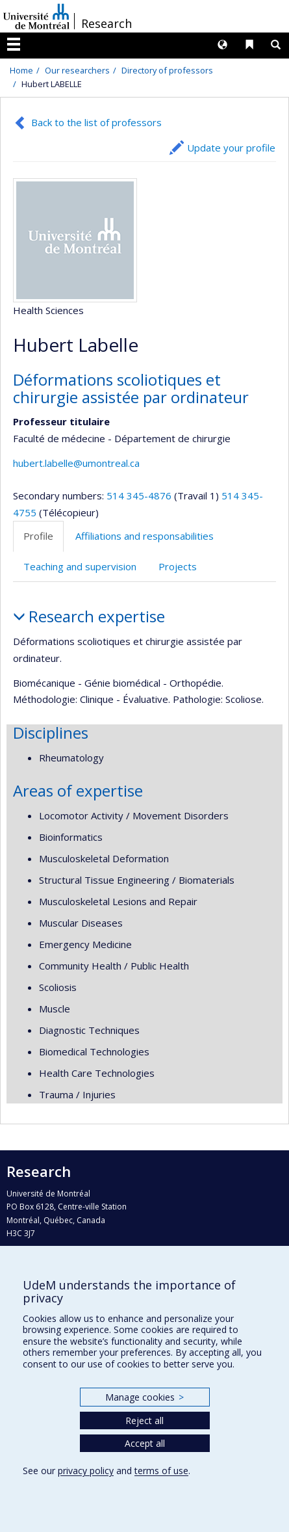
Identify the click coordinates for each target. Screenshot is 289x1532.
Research (106, 23)
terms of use (161, 1470)
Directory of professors (167, 70)
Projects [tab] (177, 566)
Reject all (144, 1420)
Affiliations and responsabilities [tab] (144, 535)
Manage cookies (144, 1397)
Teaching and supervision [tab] (79, 566)
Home (21, 70)
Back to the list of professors (96, 122)
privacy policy (86, 1470)
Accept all (145, 1443)
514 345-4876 (140, 495)
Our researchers (77, 70)
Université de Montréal (36, 16)
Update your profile (231, 147)
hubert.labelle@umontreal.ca (76, 462)
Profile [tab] (38, 535)
